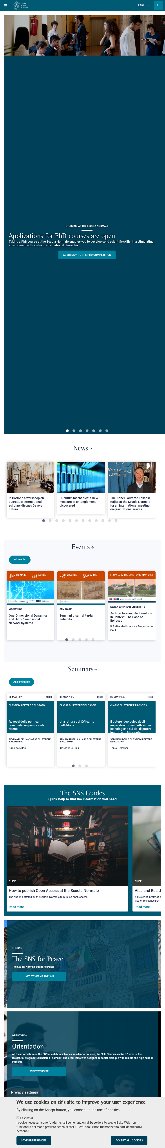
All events (19, 559)
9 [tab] (96, 521)
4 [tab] (87, 431)
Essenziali (26, 1118)
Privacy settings (24, 1092)
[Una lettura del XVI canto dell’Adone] (81, 729)
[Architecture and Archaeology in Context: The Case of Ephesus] (132, 604)
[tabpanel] (30, 492)
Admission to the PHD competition (87, 254)
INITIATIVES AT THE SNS (39, 975)
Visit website (39, 1070)
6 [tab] (100, 431)
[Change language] (148, 5)
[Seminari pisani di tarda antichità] (81, 599)
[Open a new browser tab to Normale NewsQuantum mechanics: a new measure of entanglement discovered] (81, 488)
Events (83, 547)
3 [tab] (80, 431)
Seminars (82, 669)
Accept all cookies (129, 1140)
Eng (141, 5)
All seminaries (21, 681)
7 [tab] (107, 431)
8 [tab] (89, 521)
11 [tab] (109, 521)
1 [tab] (67, 431)
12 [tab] (116, 521)
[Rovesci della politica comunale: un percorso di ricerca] (30, 729)
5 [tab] (93, 431)
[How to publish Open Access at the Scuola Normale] (67, 858)
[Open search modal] (158, 5)
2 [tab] (74, 431)
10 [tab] (103, 521)
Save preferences (33, 1140)
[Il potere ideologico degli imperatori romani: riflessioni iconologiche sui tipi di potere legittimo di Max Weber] (132, 729)
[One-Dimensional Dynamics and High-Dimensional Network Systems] (30, 601)
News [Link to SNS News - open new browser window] (82, 449)
